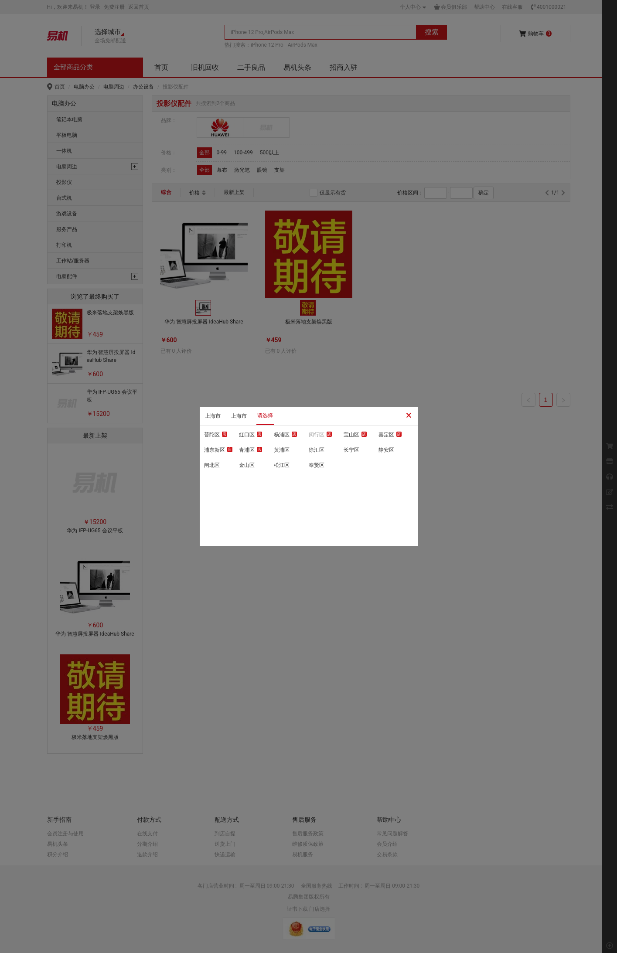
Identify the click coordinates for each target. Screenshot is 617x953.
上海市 (213, 416)
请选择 (265, 415)
